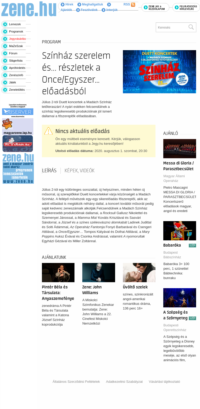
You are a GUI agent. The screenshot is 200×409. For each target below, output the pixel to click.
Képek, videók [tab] (80, 171)
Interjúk (110, 10)
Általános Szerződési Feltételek (76, 382)
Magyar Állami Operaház (174, 178)
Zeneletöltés (17, 89)
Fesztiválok (87, 10)
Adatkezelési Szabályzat (124, 382)
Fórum (13, 53)
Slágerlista (15, 60)
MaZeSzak (16, 46)
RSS (129, 5)
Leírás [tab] (49, 171)
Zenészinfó (16, 75)
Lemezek (15, 24)
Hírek (67, 4)
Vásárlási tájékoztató (164, 382)
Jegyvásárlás (17, 38)
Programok (16, 31)
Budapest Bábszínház (172, 254)
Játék (12, 82)
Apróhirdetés (17, 67)
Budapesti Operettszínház (174, 327)
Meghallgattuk (90, 4)
